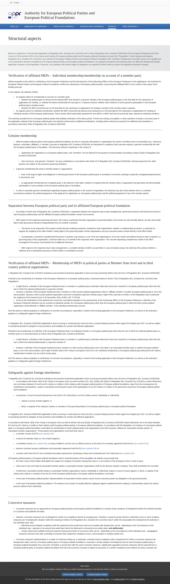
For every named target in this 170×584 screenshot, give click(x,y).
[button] (15, 26)
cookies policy (119, 580)
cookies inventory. (138, 580)
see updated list (46, 434)
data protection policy (102, 580)
